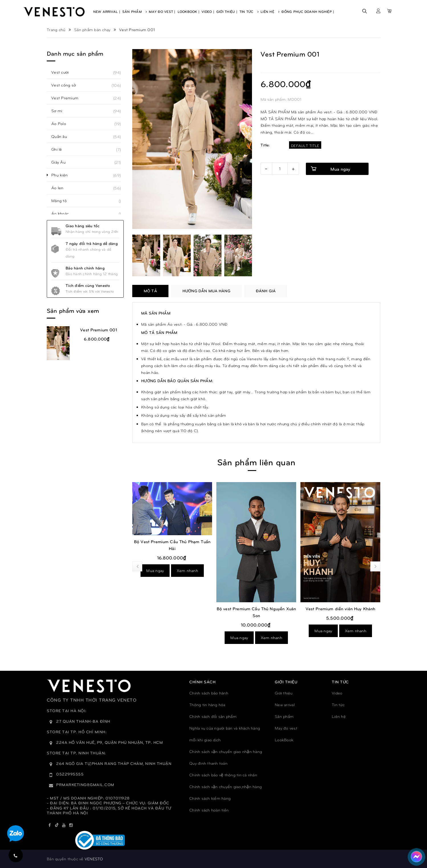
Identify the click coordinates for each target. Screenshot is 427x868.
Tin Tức (249, 11)
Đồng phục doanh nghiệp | (307, 11)
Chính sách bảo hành (208, 692)
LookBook (284, 739)
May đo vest (286, 728)
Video (337, 692)
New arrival (285, 704)
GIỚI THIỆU (286, 681)
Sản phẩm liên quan (256, 461)
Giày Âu (61, 162)
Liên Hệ (270, 11)
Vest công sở (66, 85)
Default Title (305, 145)
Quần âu (62, 136)
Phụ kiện (62, 175)
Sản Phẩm (134, 11)
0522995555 (70, 774)
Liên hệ (339, 716)
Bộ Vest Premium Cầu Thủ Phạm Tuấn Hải (172, 545)
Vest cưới (63, 72)
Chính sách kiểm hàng (210, 798)
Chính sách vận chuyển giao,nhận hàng (225, 786)
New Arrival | (106, 11)
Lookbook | (189, 11)
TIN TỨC (340, 681)
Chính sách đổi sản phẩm (213, 716)
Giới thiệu (284, 692)
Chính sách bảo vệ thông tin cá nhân (223, 774)
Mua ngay (155, 570)
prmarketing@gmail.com (85, 784)
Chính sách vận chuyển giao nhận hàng (225, 751)
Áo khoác (63, 213)
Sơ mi (59, 110)
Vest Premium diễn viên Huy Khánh (340, 608)
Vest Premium (68, 98)
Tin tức (338, 704)
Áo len (60, 188)
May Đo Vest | (162, 11)
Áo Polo (61, 123)
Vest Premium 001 (98, 329)
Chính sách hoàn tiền (209, 809)
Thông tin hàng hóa (207, 704)
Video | (208, 11)
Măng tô (62, 200)
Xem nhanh (187, 570)
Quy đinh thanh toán (208, 763)
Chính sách (202, 681)
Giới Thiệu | (226, 11)
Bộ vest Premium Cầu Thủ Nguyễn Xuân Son (256, 612)
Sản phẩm (284, 716)
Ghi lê (59, 149)
